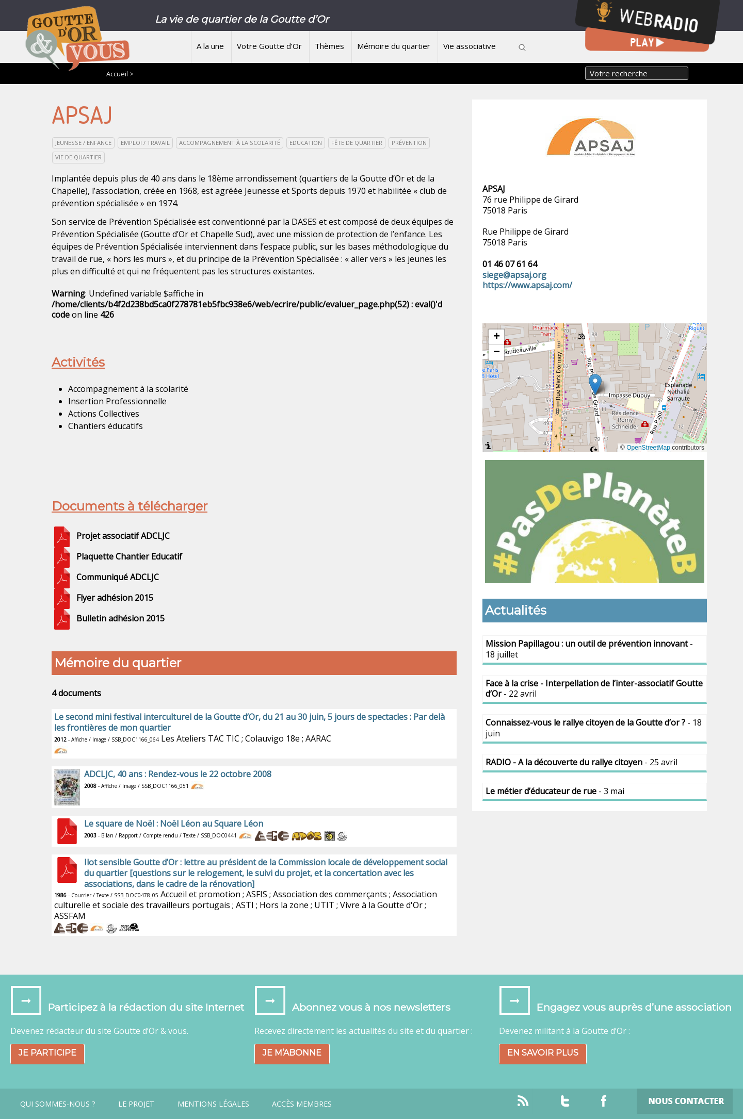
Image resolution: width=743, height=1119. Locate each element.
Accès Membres (302, 1104)
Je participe (47, 1053)
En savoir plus (542, 1053)
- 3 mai (555, 791)
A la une (210, 46)
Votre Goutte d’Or (269, 46)
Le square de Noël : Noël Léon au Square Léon (173, 823)
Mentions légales (213, 1104)
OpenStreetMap (648, 447)
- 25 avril (581, 762)
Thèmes (329, 46)
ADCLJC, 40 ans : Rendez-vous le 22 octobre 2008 (177, 774)
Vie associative (469, 46)
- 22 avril (594, 689)
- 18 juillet (589, 649)
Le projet (136, 1104)
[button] (595, 384)
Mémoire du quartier (393, 46)
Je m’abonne (292, 1053)
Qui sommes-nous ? (57, 1104)
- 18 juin (594, 728)
